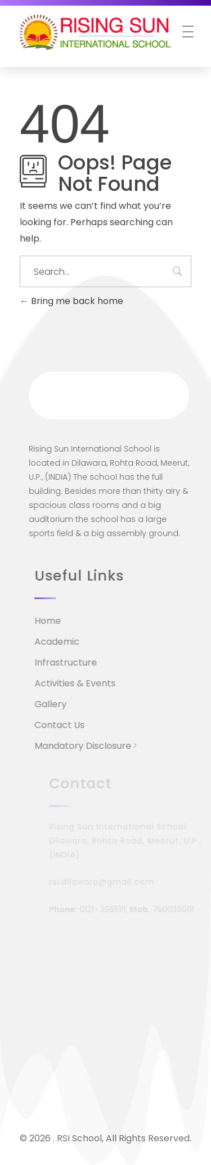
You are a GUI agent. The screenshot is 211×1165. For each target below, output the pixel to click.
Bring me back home (71, 300)
